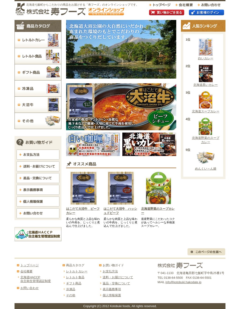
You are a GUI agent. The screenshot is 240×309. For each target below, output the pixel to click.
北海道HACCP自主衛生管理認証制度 (35, 279)
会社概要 (26, 271)
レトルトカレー (76, 271)
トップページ (29, 265)
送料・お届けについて (118, 277)
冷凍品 (70, 289)
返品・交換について (116, 283)
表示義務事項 (112, 289)
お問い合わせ (29, 288)
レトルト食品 (75, 277)
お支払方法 (110, 271)
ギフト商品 (73, 283)
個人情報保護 (112, 295)
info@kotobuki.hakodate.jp (183, 282)
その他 (70, 295)
